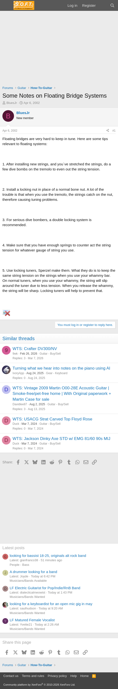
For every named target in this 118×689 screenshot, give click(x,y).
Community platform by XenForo (39, 684)
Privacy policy (57, 676)
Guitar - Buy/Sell (50, 353)
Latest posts (13, 548)
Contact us (10, 676)
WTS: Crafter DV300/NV (35, 348)
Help (73, 676)
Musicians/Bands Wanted (27, 597)
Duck (16, 424)
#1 (114, 130)
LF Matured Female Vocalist (32, 620)
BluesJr (12, 103)
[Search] (112, 5)
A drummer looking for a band (33, 572)
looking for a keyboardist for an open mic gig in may (51, 604)
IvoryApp (18, 373)
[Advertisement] (59, 47)
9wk (15, 353)
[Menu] (6, 5)
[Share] (107, 131)
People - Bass (19, 565)
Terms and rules (33, 676)
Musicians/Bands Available (28, 580)
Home (84, 676)
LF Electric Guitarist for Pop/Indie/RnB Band (45, 588)
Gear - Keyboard (57, 373)
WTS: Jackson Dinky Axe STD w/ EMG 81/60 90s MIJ (61, 438)
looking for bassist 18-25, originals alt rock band (48, 556)
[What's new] (102, 5)
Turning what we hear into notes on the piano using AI (61, 368)
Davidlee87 (20, 404)
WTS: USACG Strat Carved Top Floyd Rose (52, 419)
